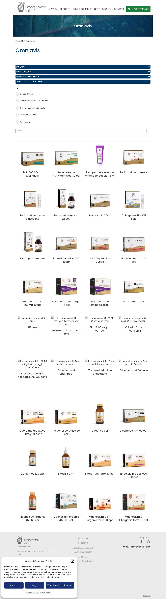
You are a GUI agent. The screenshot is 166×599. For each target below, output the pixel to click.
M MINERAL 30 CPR (133, 301)
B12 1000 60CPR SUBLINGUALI (32, 174)
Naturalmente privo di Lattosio (32, 100)
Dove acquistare (82, 8)
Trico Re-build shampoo (66, 368)
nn (83, 67)
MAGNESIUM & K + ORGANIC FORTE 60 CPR (100, 518)
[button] (72, 561)
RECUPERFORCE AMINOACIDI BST (100, 303)
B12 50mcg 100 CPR (32, 473)
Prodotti (65, 8)
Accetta (13, 585)
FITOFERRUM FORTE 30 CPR (100, 473)
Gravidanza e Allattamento (30, 108)
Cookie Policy (32, 593)
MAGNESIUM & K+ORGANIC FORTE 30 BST (133, 518)
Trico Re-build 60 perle (133, 367)
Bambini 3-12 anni (26, 115)
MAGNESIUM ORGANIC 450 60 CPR (32, 518)
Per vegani (23, 122)
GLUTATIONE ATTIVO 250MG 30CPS (32, 303)
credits (146, 595)
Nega (34, 585)
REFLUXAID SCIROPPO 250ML (66, 217)
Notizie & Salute (102, 8)
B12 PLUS (32, 324)
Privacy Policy (45, 593)
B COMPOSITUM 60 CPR (133, 430)
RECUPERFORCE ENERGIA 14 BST (66, 303)
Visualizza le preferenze (60, 585)
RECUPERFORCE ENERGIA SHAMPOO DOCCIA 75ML (100, 174)
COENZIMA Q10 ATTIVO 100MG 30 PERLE (32, 432)
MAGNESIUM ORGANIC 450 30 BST (66, 518)
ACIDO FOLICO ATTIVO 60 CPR (66, 432)
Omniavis (30, 41)
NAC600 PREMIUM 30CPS (100, 260)
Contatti (119, 8)
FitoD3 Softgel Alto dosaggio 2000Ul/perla (32, 368)
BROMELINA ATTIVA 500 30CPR (66, 260)
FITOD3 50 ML (66, 473)
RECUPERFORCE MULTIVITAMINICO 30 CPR (66, 174)
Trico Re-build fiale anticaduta (100, 368)
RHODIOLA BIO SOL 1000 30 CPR (133, 475)
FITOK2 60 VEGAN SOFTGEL (100, 325)
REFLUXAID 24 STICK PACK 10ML (66, 325)
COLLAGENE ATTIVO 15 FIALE (133, 217)
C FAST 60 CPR (99, 430)
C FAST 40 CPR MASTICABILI (133, 325)
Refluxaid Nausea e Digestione (32, 217)
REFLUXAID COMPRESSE (133, 172)
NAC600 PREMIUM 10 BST (133, 260)
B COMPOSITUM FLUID (32, 258)
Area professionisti (138, 8)
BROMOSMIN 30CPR (99, 215)
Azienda (53, 8)
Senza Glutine (24, 94)
